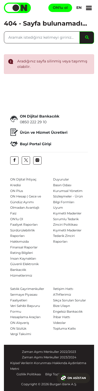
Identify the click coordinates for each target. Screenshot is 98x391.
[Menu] (89, 8)
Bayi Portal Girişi (30, 144)
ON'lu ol (60, 7)
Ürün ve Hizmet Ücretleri (38, 132)
